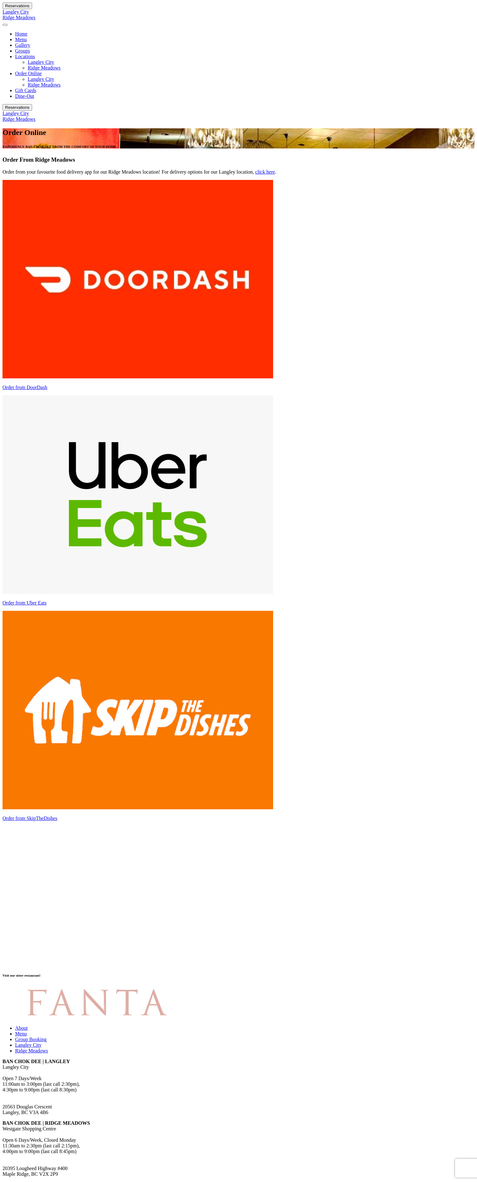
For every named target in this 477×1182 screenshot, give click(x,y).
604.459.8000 (16, 1157)
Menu (21, 39)
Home (21, 33)
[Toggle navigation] (5, 25)
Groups (22, 50)
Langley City (16, 11)
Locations (25, 56)
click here (265, 172)
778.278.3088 (16, 1095)
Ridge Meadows (19, 17)
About (21, 1028)
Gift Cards (25, 90)
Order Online (28, 73)
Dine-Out (24, 96)
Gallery (22, 45)
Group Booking (31, 1039)
